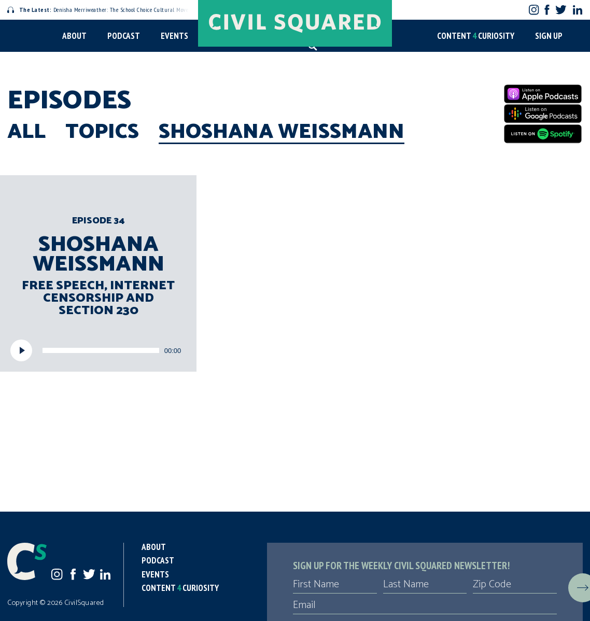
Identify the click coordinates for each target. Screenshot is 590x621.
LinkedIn (577, 10)
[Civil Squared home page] (295, 23)
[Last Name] (425, 585)
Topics (102, 132)
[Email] (425, 605)
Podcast (123, 35)
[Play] (21, 350)
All (26, 132)
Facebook (547, 10)
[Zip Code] (515, 585)
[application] (98, 350)
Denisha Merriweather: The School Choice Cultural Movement (104, 9)
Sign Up (549, 35)
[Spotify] (543, 133)
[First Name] (335, 585)
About (74, 35)
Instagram (534, 10)
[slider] (101, 350)
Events (174, 35)
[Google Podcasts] (543, 113)
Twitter (560, 9)
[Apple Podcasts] (543, 93)
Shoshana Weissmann (281, 132)
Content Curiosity (475, 35)
